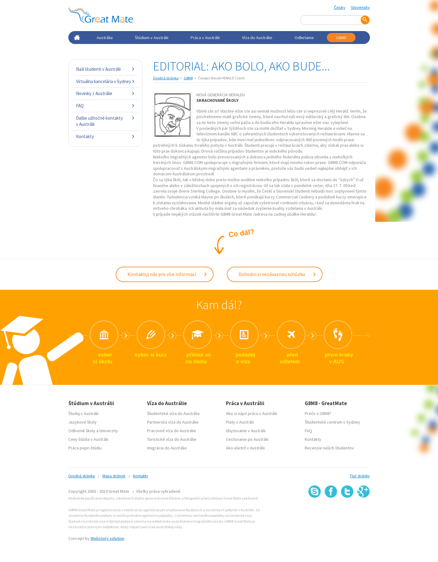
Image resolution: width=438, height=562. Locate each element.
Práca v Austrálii (205, 37)
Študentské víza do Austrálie (173, 413)
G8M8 (341, 37)
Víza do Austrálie (257, 37)
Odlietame (304, 37)
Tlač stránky (360, 476)
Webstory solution (107, 538)
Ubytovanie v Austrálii (246, 430)
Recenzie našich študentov (329, 448)
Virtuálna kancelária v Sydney (105, 81)
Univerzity (108, 430)
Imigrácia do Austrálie (167, 448)
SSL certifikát (347, 511)
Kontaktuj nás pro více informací (167, 274)
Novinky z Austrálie (105, 93)
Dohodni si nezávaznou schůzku (277, 274)
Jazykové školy (82, 422)
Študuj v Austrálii (83, 413)
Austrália (105, 37)
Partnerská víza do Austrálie (173, 422)
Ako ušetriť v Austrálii (245, 448)
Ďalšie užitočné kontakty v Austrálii (105, 121)
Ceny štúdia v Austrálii (88, 439)
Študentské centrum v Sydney (332, 422)
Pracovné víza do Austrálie (171, 430)
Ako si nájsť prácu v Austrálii (251, 413)
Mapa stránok (113, 476)
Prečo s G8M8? (318, 413)
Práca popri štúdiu (85, 448)
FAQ (105, 106)
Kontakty (105, 136)
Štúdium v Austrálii (151, 37)
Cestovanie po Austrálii (247, 439)
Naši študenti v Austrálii (105, 69)
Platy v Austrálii (240, 422)
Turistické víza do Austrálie (171, 439)
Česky (339, 7)
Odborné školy (81, 430)
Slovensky (360, 7)
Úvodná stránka (166, 78)
